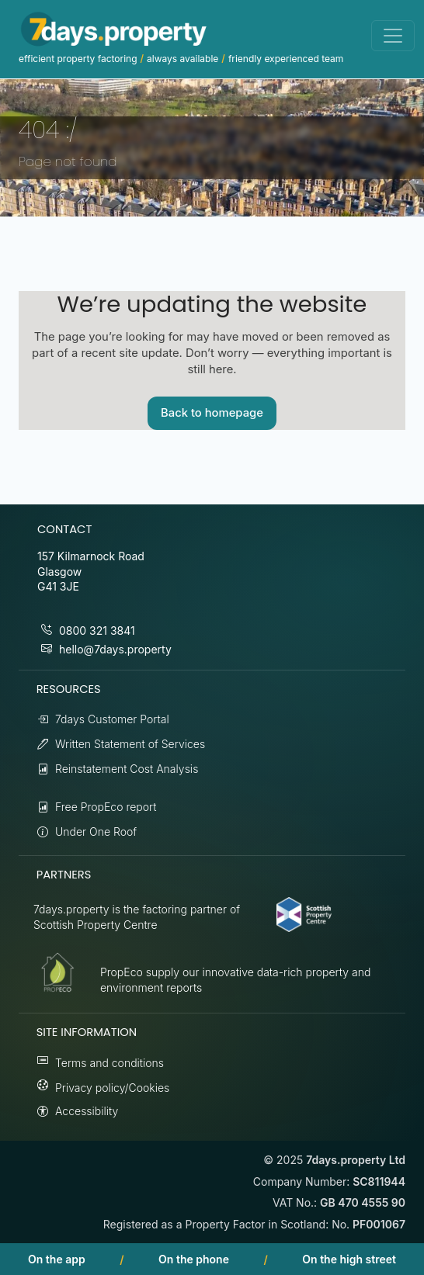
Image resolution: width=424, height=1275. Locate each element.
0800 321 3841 (97, 630)
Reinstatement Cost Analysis (126, 768)
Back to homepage (212, 413)
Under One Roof (96, 831)
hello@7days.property (115, 649)
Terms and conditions (109, 1062)
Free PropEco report (106, 806)
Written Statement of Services (130, 743)
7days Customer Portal (112, 719)
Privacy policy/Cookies (112, 1087)
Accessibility (86, 1110)
